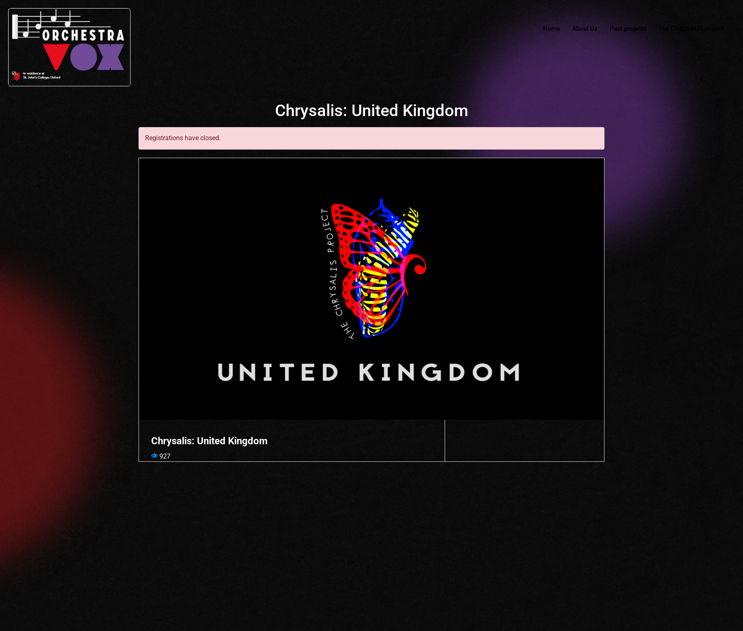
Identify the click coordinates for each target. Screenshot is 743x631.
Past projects (628, 28)
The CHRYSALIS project (691, 28)
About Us (585, 28)
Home (552, 28)
